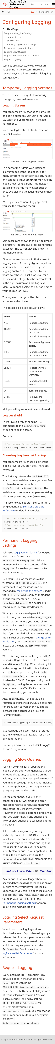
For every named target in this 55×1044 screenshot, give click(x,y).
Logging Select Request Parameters (21, 55)
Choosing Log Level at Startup (21, 44)
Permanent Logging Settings (18, 48)
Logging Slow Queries (15, 51)
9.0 (32, 11)
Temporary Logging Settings (18, 33)
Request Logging (12, 59)
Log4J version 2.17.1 (25, 552)
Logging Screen (13, 37)
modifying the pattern (29, 591)
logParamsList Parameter (17, 953)
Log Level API (12, 40)
